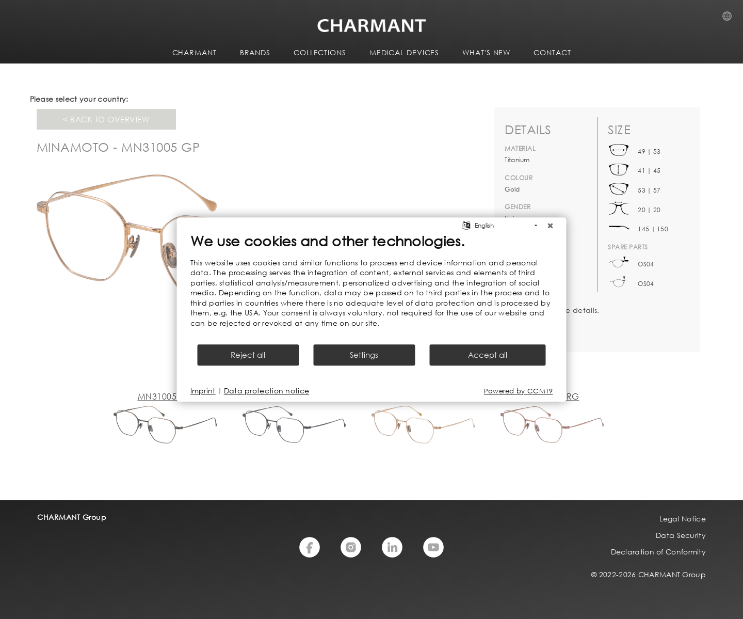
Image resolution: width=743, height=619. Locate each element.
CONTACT (552, 52)
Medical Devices (404, 52)
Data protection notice (267, 390)
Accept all (487, 355)
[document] (371, 287)
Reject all (248, 355)
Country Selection (730, 19)
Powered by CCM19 (518, 391)
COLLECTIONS (320, 52)
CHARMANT (194, 52)
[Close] (550, 225)
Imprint (203, 390)
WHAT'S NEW (486, 52)
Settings (364, 355)
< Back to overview (106, 119)
